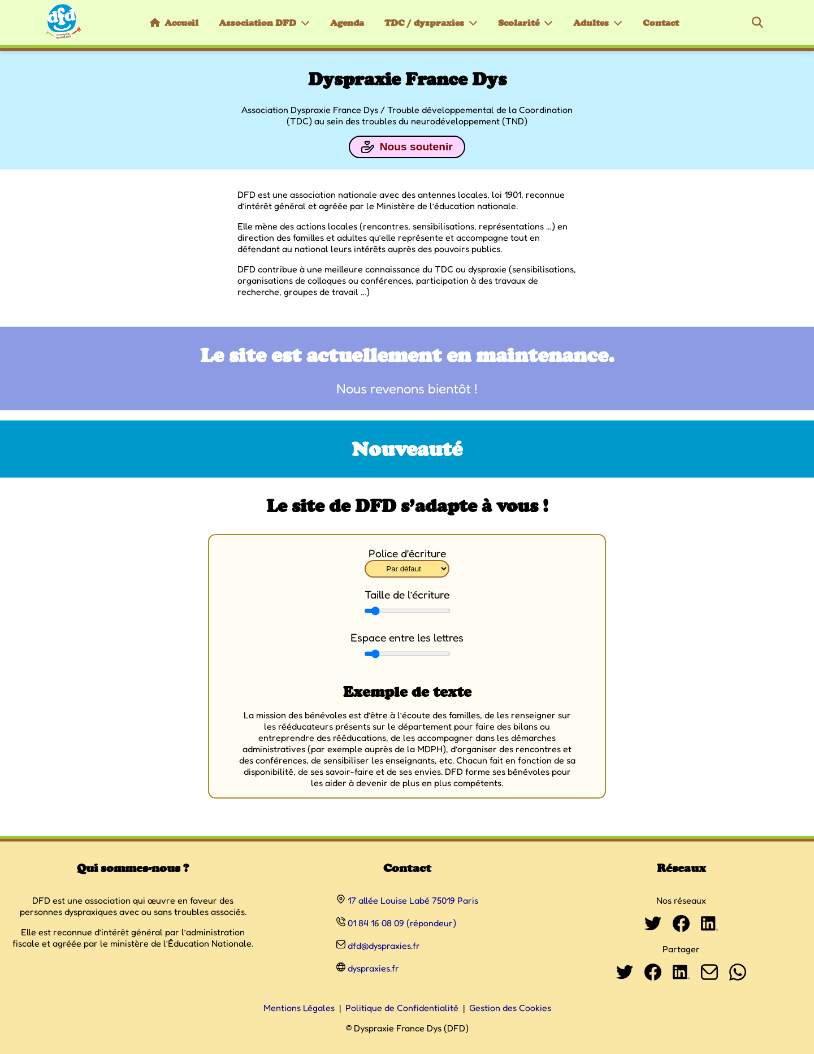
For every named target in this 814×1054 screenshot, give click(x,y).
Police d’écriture (407, 553)
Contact (661, 23)
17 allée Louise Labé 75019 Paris (413, 900)
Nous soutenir (406, 147)
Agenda (347, 23)
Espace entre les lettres (407, 637)
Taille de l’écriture (407, 594)
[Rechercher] (757, 22)
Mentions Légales (299, 1007)
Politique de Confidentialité (401, 1007)
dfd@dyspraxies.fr (384, 945)
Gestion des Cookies (510, 1007)
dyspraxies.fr (373, 968)
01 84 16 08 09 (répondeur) (402, 923)
